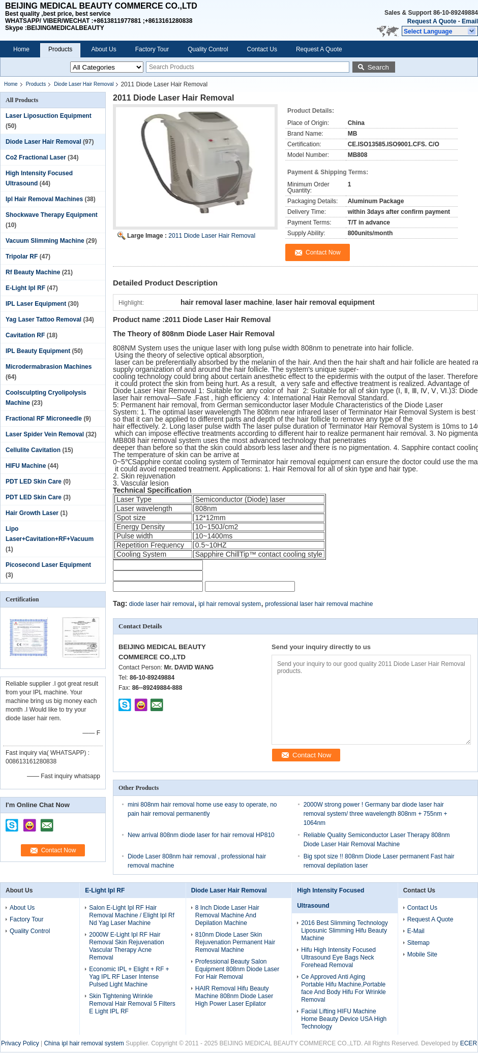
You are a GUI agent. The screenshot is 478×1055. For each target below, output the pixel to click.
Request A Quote (431, 21)
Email (470, 21)
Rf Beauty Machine (33, 272)
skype (12, 821)
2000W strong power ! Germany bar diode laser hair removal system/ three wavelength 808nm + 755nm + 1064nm (375, 813)
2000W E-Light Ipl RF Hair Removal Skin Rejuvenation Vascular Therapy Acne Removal (126, 946)
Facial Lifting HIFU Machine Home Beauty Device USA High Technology (343, 1019)
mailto (46, 821)
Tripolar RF (22, 256)
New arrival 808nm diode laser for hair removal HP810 (201, 835)
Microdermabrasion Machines (49, 366)
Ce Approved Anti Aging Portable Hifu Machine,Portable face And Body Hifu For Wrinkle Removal (343, 988)
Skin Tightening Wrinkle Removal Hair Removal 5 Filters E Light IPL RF (132, 1004)
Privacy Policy (20, 1043)
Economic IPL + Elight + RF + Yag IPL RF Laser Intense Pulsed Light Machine (129, 977)
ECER (468, 1043)
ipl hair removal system (229, 604)
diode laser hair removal (161, 604)
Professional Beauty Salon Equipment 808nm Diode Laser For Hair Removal (237, 969)
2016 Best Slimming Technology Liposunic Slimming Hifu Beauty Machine (344, 930)
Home (21, 49)
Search (378, 67)
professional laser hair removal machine (319, 604)
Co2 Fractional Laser (36, 157)
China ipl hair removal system (84, 1043)
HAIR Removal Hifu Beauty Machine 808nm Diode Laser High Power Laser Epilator (234, 996)
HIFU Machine (26, 465)
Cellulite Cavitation (33, 450)
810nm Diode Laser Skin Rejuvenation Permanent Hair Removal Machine (235, 942)
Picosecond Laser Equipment (48, 564)
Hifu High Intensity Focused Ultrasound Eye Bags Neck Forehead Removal (338, 957)
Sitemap (418, 942)
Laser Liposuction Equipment (49, 115)
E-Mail (416, 931)
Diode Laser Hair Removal (83, 84)
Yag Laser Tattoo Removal (43, 319)
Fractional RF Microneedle (44, 418)
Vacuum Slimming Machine (45, 240)
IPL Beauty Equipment (38, 351)
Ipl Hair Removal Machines (44, 199)
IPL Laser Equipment (36, 303)
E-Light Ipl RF (25, 288)
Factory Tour (152, 49)
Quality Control (208, 49)
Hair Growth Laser (32, 513)
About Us (103, 49)
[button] (440, 31)
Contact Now (58, 850)
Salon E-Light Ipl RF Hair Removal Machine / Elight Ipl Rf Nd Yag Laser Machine (131, 915)
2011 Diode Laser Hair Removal (211, 235)
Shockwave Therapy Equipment (52, 214)
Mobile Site (422, 954)
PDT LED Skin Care (34, 481)
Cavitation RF (25, 335)
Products (60, 49)
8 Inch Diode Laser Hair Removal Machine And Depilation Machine (227, 915)
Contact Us (262, 49)
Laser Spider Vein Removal (45, 434)
